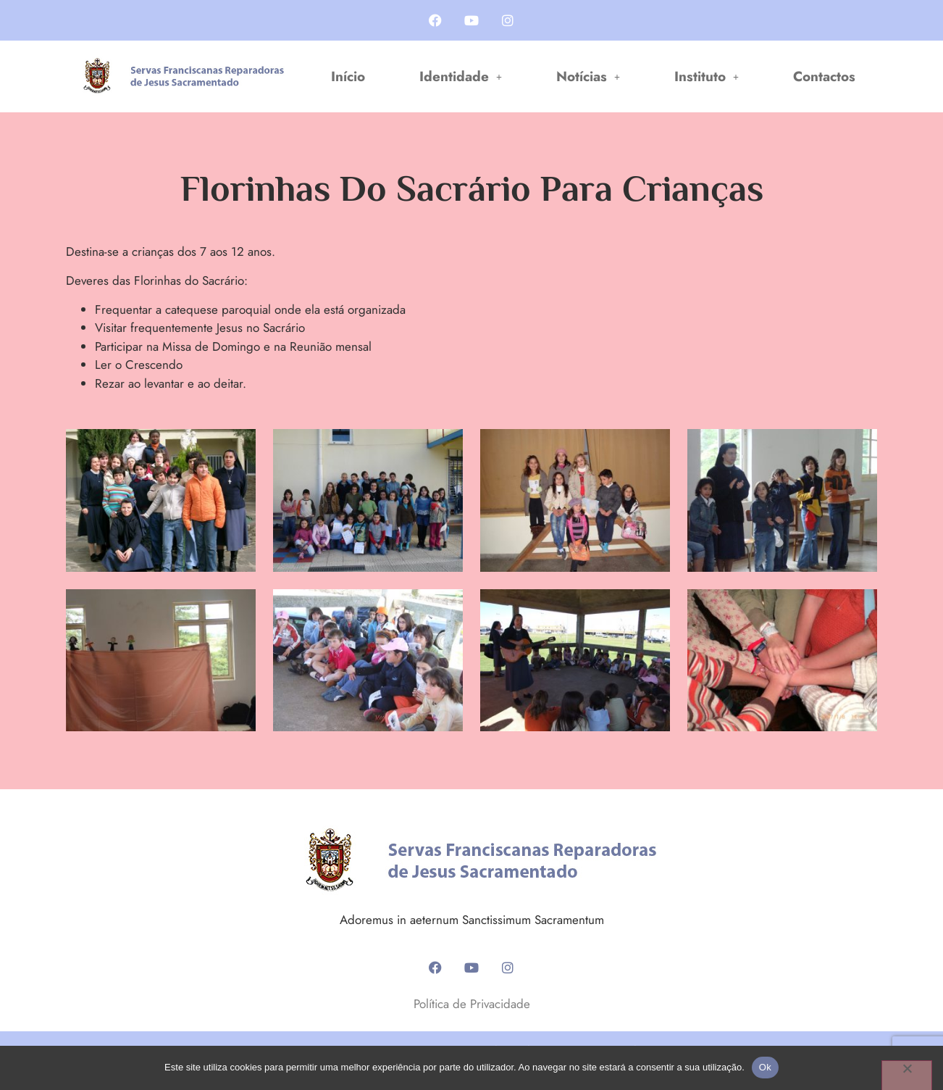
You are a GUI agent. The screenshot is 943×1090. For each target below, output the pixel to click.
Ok (765, 1067)
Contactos (824, 76)
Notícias (588, 76)
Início (348, 76)
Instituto (706, 76)
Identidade (460, 76)
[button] (461, 76)
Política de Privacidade (472, 1003)
